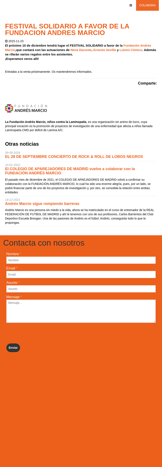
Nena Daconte (81, 50)
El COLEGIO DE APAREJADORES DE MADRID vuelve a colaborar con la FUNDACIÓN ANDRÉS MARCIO (70, 171)
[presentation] (38, 333)
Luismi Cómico (131, 50)
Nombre (13, 254)
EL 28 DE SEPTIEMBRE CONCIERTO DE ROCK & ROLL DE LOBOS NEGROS (74, 157)
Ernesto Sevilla (105, 50)
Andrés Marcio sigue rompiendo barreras (42, 204)
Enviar (13, 347)
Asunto (13, 283)
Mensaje (14, 297)
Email (12, 268)
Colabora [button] (147, 5)
